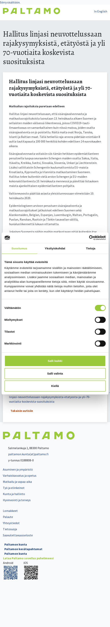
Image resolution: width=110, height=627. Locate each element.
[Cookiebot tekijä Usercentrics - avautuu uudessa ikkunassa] (89, 237)
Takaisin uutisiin (21, 411)
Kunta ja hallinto (14, 494)
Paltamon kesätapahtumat (23, 549)
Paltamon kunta (15, 544)
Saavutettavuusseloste (18, 535)
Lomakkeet (10, 511)
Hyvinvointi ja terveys (17, 500)
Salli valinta (55, 373)
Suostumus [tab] (19, 248)
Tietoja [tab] (90, 248)
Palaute (8, 517)
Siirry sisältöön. (10, 2)
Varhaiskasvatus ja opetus (19, 475)
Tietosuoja (10, 529)
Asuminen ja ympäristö (18, 469)
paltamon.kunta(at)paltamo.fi (25, 454)
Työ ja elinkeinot (14, 488)
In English (100, 11)
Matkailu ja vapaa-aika (17, 482)
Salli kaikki (55, 360)
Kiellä (55, 386)
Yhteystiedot (11, 523)
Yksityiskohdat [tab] (55, 248)
